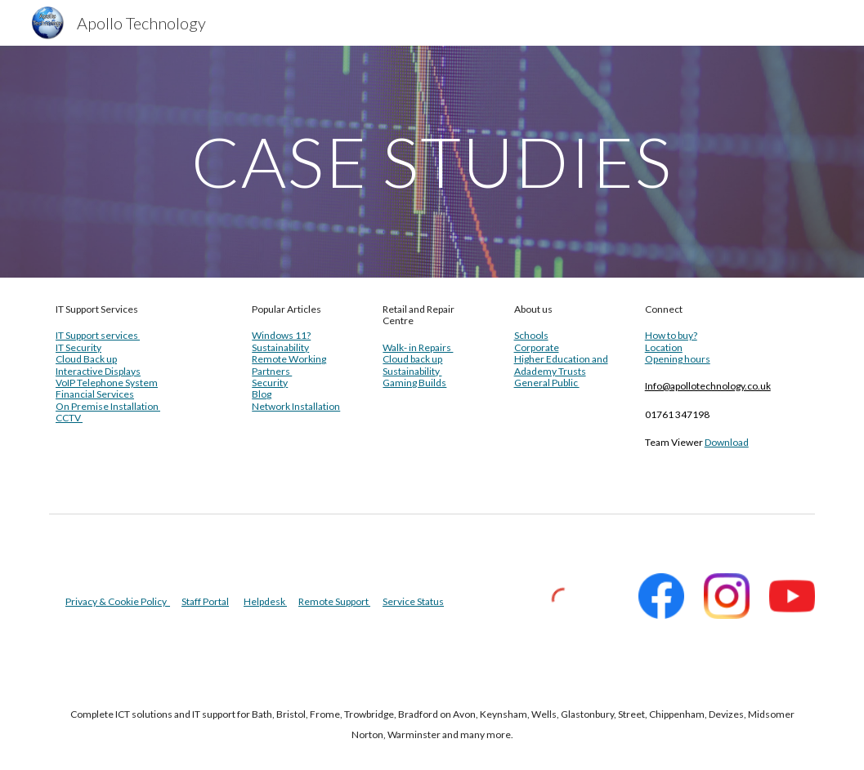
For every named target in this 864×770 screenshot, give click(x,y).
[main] (432, 161)
